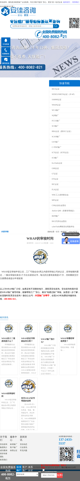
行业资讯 (23, 447)
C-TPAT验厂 (56, 147)
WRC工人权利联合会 (60, 195)
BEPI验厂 (55, 216)
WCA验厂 (56, 110)
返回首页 (66, 2)
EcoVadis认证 (57, 163)
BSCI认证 (55, 89)
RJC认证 (55, 184)
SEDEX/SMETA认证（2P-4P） (64, 94)
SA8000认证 (56, 100)
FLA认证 (55, 190)
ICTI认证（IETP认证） (61, 152)
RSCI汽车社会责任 (59, 221)
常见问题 (23, 450)
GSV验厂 (55, 142)
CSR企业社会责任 (59, 205)
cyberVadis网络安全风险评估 (63, 227)
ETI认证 (55, 179)
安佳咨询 (3, 444)
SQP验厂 (55, 115)
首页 (57, 232)
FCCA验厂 (56, 121)
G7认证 (55, 174)
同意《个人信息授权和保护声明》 (48, 471)
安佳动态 (23, 444)
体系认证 (13, 450)
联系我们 (75, 2)
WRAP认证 (56, 105)
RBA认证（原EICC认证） (62, 131)
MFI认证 (55, 200)
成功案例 (3, 450)
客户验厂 (13, 447)
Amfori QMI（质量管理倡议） (63, 211)
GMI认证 (55, 168)
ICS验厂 (55, 158)
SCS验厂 (55, 126)
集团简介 (3, 447)
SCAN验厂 (56, 137)
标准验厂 (13, 444)
